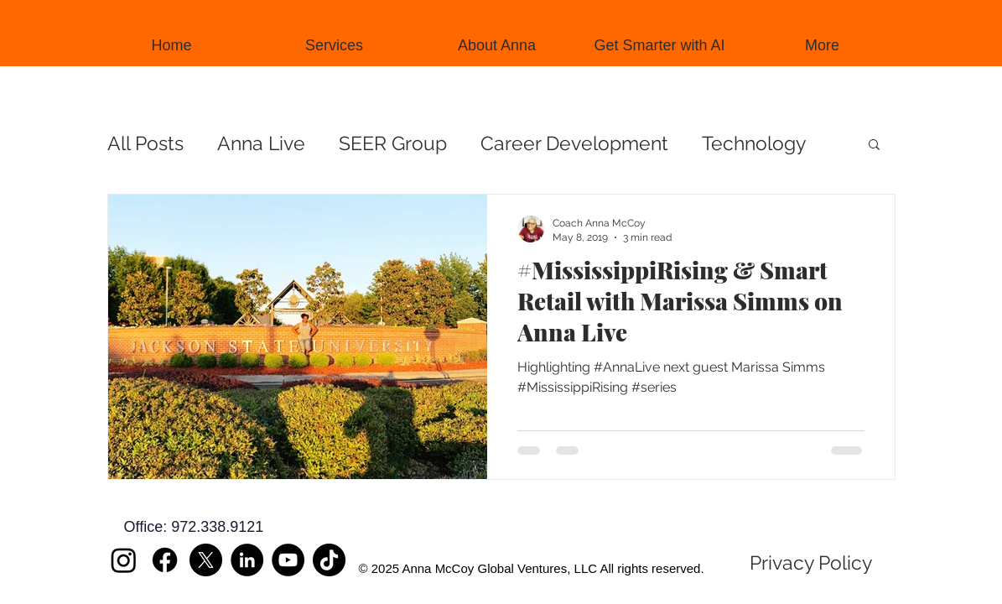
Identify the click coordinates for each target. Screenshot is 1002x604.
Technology (754, 143)
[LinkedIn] (247, 560)
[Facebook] (164, 560)
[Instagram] (123, 560)
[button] (874, 145)
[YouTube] (288, 560)
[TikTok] (329, 560)
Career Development (574, 143)
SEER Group (393, 143)
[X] (205, 560)
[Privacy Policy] (811, 562)
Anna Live (261, 143)
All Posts (145, 143)
